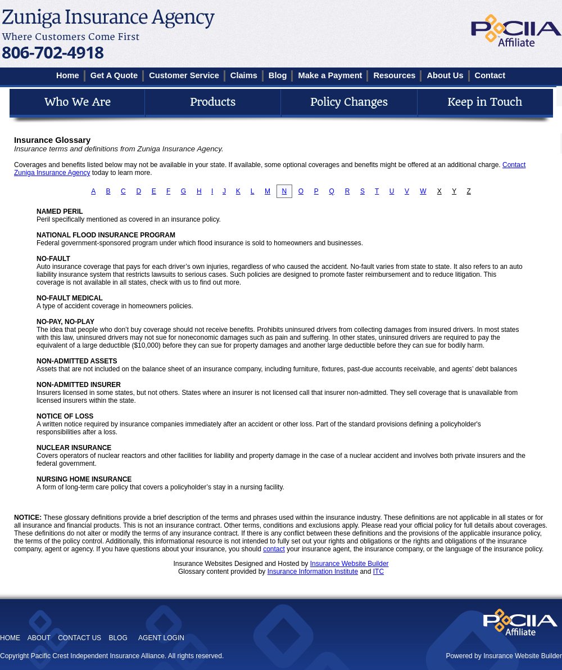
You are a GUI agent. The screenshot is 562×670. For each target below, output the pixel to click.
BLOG (117, 638)
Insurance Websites (202, 564)
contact (274, 549)
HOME (10, 638)
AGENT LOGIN (161, 638)
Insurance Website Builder (349, 564)
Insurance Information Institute (313, 571)
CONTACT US (79, 638)
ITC (378, 571)
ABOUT (39, 638)
